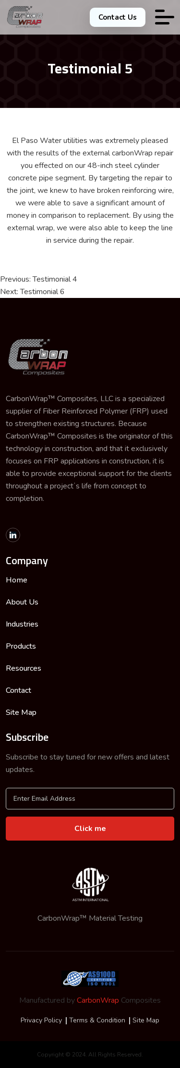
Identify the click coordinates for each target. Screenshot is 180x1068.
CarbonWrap (98, 1000)
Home (16, 580)
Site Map (21, 712)
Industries (22, 624)
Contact (18, 690)
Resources (23, 668)
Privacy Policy (41, 1020)
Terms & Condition (97, 1020)
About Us (22, 602)
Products (21, 646)
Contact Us (117, 17)
